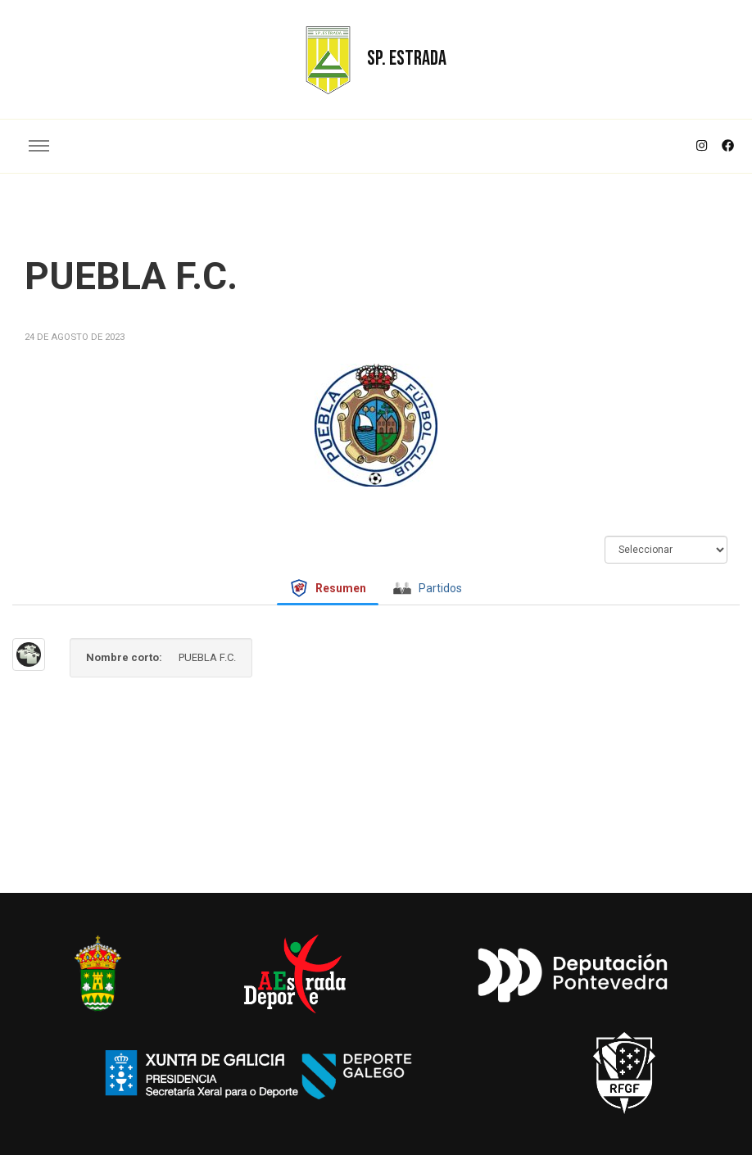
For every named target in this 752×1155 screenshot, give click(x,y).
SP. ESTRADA (406, 58)
